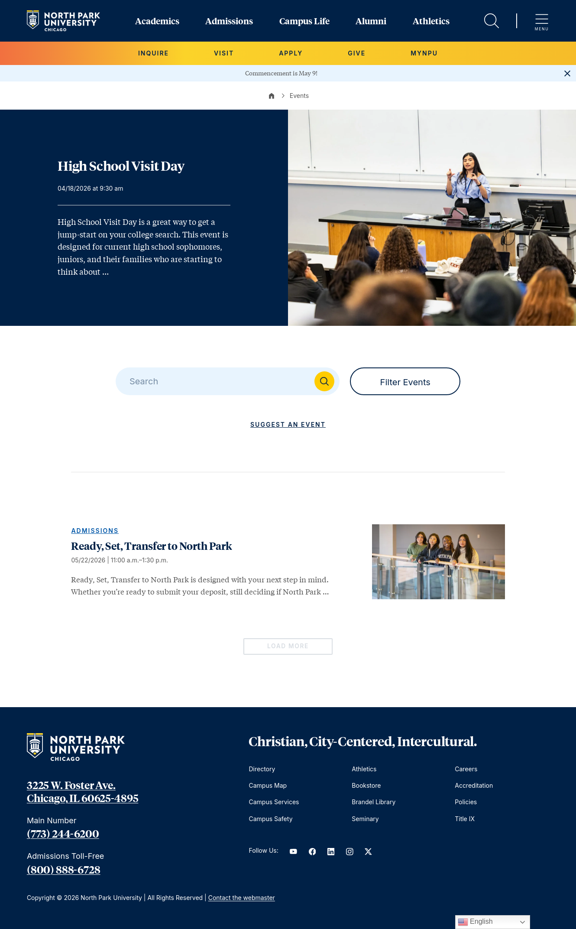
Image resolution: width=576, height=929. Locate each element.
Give (357, 53)
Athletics (431, 20)
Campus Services (274, 802)
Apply (291, 53)
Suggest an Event (288, 424)
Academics (157, 20)
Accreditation (474, 785)
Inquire (153, 53)
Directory (262, 769)
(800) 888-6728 (63, 869)
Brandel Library (373, 802)
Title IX (465, 818)
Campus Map (268, 785)
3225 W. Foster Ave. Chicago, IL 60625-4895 (82, 791)
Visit (224, 53)
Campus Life (304, 20)
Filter (405, 382)
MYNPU (424, 53)
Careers (466, 769)
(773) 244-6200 (63, 833)
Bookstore (366, 785)
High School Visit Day (121, 165)
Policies (466, 802)
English (475, 922)
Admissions (229, 20)
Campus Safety (270, 818)
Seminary (365, 818)
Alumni (371, 20)
